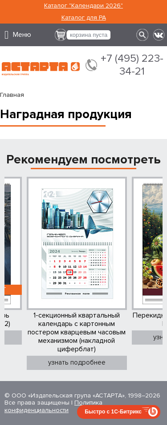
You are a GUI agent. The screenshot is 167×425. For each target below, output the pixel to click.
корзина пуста (88, 35)
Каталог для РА (83, 17)
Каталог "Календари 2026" (83, 5)
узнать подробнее (77, 362)
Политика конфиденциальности (53, 406)
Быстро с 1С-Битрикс (113, 412)
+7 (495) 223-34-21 (132, 65)
